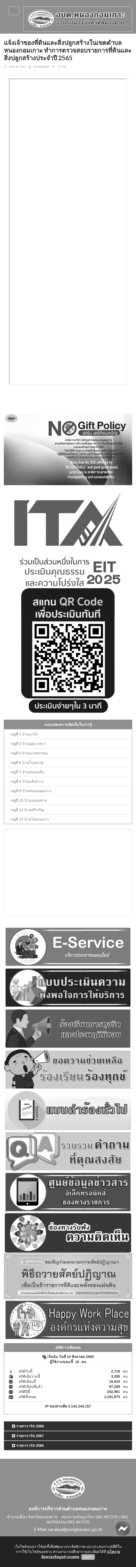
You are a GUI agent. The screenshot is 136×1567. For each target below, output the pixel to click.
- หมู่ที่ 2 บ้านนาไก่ (23, 734)
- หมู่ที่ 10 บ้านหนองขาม (28, 800)
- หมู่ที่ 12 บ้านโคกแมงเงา (29, 819)
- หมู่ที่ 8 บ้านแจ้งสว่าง (26, 781)
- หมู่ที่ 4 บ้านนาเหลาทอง (28, 753)
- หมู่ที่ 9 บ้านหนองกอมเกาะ (30, 791)
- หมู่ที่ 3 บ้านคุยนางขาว (28, 744)
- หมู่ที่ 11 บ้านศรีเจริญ (26, 810)
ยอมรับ (88, 1557)
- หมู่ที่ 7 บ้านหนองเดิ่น (26, 772)
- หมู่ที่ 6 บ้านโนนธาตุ (26, 763)
